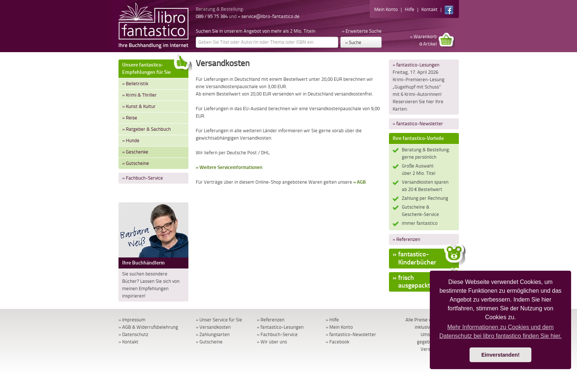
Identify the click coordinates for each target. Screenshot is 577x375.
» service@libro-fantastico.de (269, 16)
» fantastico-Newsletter (418, 123)
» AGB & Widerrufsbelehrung (148, 327)
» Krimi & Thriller (139, 95)
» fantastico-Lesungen (416, 65)
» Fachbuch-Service (142, 178)
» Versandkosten (213, 327)
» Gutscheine (135, 163)
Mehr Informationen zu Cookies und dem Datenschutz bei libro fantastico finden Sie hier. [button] (500, 331)
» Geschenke (135, 152)
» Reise (129, 117)
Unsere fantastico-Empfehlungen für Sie (155, 67)
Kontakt (429, 9)
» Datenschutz (133, 334)
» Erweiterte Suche (362, 31)
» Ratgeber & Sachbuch (146, 129)
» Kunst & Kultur (139, 106)
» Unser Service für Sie (219, 319)
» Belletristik (135, 83)
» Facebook (337, 342)
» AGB (359, 182)
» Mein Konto (339, 327)
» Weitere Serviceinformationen (229, 167)
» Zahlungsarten (213, 334)
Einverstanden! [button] (500, 355)
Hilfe (409, 9)
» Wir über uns (272, 342)
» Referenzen (406, 239)
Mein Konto (386, 9)
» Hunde (130, 140)
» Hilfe (332, 319)
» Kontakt (128, 342)
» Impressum (131, 319)
